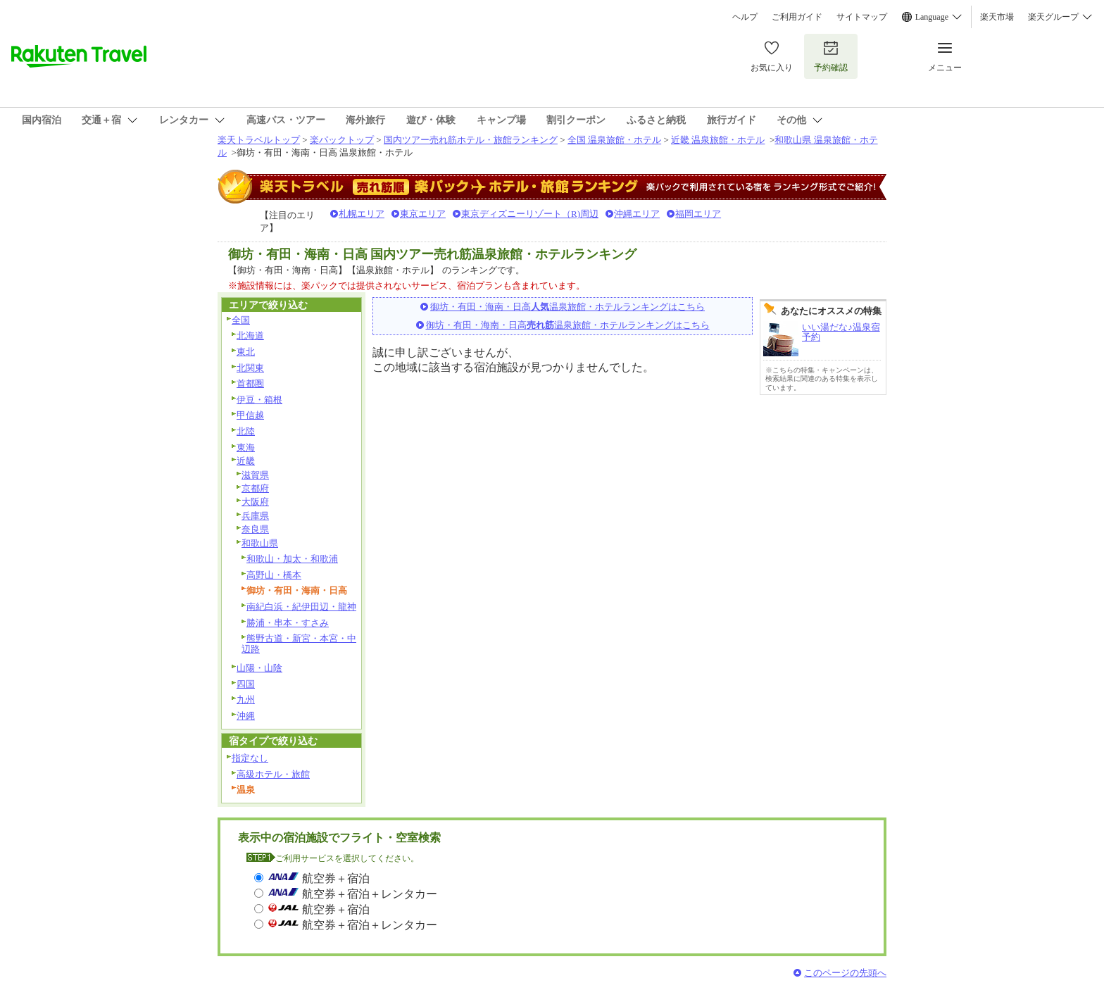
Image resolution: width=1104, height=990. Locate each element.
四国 (246, 684)
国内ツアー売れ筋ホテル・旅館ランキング (471, 139)
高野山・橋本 (273, 575)
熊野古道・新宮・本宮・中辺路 (299, 643)
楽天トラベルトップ (259, 139)
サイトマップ (861, 17)
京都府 (255, 488)
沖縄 (246, 715)
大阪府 (255, 501)
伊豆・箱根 (259, 399)
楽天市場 (997, 17)
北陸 (246, 431)
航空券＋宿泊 (336, 878)
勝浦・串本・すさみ (287, 623)
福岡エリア (698, 213)
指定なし (250, 758)
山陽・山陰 (259, 668)
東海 (246, 447)
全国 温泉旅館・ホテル (614, 139)
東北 (246, 351)
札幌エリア (361, 213)
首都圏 (250, 383)
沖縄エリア (637, 213)
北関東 (250, 368)
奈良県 (255, 529)
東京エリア (423, 213)
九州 (246, 699)
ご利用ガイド (797, 17)
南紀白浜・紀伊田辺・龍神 (301, 606)
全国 (241, 320)
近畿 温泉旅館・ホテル (718, 139)
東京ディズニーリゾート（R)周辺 (529, 213)
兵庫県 (255, 515)
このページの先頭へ (845, 972)
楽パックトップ (342, 139)
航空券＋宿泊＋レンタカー (369, 894)
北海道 (250, 335)
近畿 (246, 461)
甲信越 (250, 415)
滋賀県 (255, 475)
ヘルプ (745, 17)
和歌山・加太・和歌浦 (292, 558)
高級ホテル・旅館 (273, 774)
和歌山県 (260, 543)
